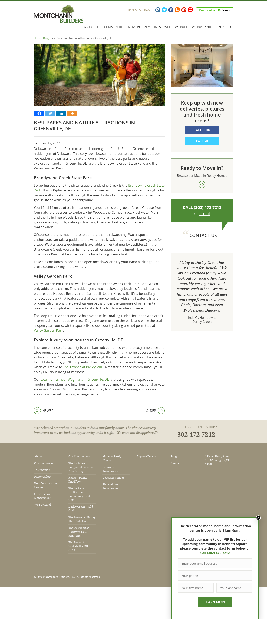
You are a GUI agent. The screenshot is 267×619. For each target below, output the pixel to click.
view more (202, 184)
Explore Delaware (148, 456)
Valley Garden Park (48, 330)
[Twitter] (50, 113)
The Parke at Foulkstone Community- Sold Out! (79, 494)
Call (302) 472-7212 (215, 553)
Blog (147, 9)
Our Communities (110, 27)
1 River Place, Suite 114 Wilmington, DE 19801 (217, 460)
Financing (134, 9)
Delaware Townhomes (110, 469)
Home (37, 38)
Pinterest (183, 9)
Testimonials (42, 470)
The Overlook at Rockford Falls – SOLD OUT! (78, 531)
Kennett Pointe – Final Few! (78, 479)
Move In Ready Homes (144, 27)
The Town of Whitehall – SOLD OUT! (79, 546)
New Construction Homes (45, 485)
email (204, 213)
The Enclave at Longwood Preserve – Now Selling (82, 467)
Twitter (164, 9)
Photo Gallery (42, 476)
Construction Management (42, 496)
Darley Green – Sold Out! (80, 508)
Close (258, 517)
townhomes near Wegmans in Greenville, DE (75, 379)
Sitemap (176, 463)
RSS (177, 9)
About (89, 27)
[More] (72, 113)
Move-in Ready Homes (112, 458)
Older (155, 410)
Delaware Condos (113, 477)
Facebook (170, 9)
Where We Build (176, 27)
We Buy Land (201, 27)
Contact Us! (224, 27)
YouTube (190, 9)
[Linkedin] (61, 113)
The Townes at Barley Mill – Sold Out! (81, 519)
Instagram (157, 9)
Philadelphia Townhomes (110, 486)
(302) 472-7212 (207, 207)
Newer (44, 410)
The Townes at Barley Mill (82, 367)
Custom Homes (43, 463)
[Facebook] (39, 113)
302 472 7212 (196, 434)
